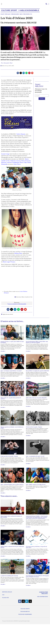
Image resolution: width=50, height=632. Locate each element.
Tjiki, (25, 162)
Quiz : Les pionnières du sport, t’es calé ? (35, 456)
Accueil (2, 14)
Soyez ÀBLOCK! (39, 85)
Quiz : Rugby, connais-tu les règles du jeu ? (36, 484)
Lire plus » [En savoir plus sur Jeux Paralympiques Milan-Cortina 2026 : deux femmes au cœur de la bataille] (28, 351)
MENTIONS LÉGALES (7, 591)
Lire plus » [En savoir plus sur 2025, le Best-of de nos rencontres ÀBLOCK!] (28, 406)
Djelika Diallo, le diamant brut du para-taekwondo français (12, 547)
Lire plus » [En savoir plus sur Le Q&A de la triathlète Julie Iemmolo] (3, 584)
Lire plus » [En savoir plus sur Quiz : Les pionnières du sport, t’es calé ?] (28, 463)
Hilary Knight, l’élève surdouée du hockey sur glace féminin (11, 517)
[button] (1, 4)
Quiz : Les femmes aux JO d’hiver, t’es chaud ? (11, 370)
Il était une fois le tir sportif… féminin (9, 456)
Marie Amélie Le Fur (27, 14)
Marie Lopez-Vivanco (9, 262)
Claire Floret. (17, 164)
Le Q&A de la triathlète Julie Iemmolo (9, 575)
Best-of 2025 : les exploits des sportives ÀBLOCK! (37, 370)
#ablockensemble (15, 14)
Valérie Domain (20, 134)
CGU (3, 594)
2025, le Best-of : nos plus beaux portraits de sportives (11, 398)
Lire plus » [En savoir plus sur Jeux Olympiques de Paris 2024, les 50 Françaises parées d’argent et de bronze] (28, 585)
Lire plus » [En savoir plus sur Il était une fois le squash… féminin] (28, 435)
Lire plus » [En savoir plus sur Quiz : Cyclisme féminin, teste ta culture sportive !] (3, 492)
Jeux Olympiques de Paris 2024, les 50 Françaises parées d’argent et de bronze (37, 576)
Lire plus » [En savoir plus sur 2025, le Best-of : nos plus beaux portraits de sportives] (3, 407)
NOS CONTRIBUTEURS (42, 596)
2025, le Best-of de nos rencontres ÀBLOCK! (36, 397)
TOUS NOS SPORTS (25, 608)
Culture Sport (9, 10)
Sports (21, 14)
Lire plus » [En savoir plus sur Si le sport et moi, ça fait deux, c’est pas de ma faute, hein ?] (28, 556)
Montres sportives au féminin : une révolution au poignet (12, 427)
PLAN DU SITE (5, 597)
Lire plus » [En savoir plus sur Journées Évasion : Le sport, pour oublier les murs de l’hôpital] (3, 351)
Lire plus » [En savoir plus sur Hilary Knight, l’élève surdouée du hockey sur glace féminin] (3, 525)
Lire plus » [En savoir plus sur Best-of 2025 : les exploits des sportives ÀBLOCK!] (28, 378)
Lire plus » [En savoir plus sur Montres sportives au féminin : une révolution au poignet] (3, 436)
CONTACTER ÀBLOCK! (43, 592)
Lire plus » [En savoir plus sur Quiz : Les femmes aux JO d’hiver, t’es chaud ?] (3, 378)
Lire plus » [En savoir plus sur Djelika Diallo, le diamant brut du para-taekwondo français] (3, 556)
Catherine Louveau (15, 161)
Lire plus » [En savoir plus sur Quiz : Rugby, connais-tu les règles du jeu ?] (28, 490)
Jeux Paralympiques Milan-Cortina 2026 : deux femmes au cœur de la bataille (37, 342)
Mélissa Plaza (18, 253)
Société (11, 314)
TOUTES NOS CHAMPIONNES (25, 614)
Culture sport (7, 14)
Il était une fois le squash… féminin (34, 427)
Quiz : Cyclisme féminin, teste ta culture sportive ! (12, 484)
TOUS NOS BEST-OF (25, 611)
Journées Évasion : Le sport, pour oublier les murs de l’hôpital (12, 342)
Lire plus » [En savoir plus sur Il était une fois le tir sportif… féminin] (3, 464)
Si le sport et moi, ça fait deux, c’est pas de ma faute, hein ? (36, 547)
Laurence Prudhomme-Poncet (15, 162)
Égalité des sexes (6, 314)
